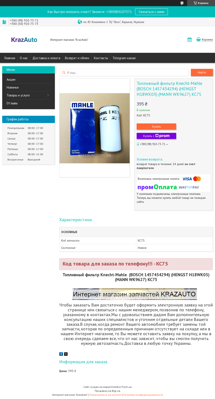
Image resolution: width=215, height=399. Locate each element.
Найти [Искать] (202, 72)
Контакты (101, 58)
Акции (11, 79)
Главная (9, 58)
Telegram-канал (124, 58)
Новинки (13, 87)
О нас (24, 58)
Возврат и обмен (77, 58)
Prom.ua (127, 386)
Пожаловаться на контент (105, 394)
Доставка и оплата (46, 58)
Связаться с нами (151, 11)
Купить (156, 126)
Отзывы (12, 103)
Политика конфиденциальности (143, 394)
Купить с (156, 136)
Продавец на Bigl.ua (107, 390)
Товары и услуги (18, 95)
